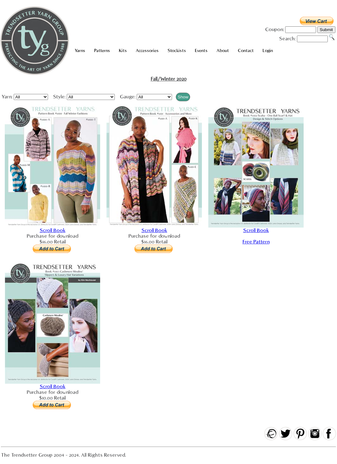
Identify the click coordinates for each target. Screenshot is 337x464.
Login (268, 50)
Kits (123, 50)
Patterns (102, 50)
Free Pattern (256, 242)
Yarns (80, 50)
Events (201, 50)
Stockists (177, 50)
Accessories (147, 50)
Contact (246, 50)
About (223, 50)
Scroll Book (52, 230)
